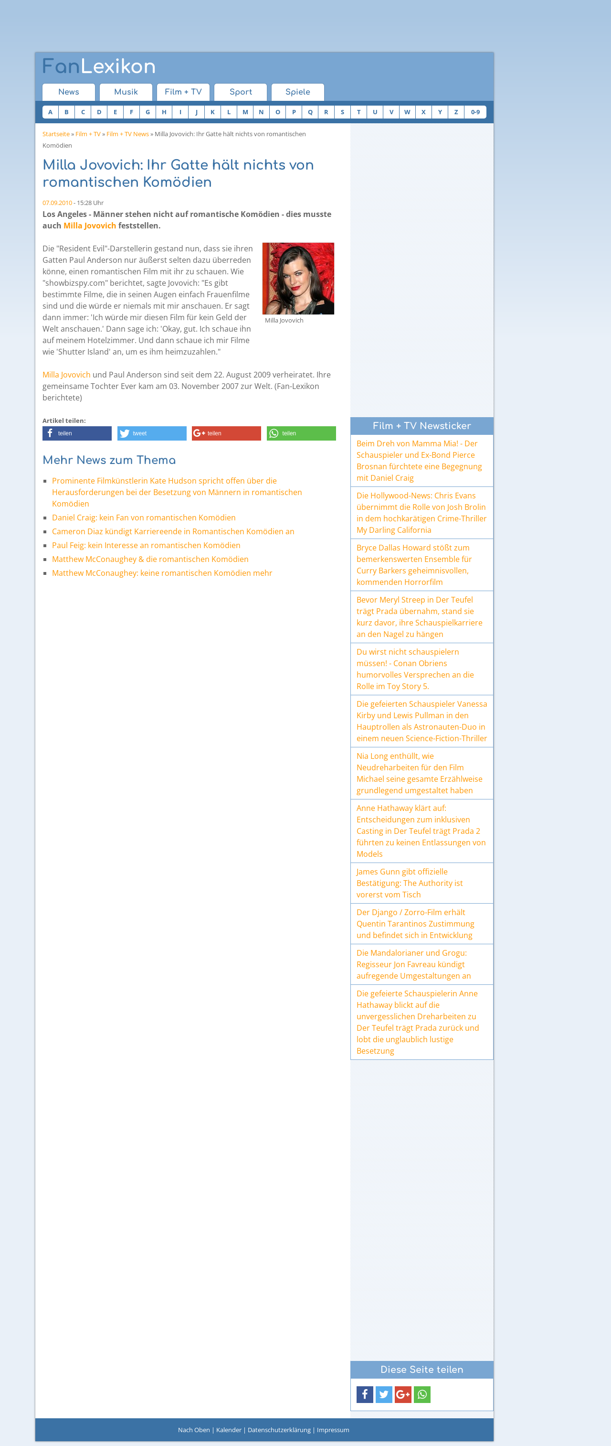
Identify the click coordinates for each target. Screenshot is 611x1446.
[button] (77, 433)
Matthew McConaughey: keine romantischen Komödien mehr (162, 573)
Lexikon (99, 66)
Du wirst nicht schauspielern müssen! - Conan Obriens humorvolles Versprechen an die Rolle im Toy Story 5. (415, 669)
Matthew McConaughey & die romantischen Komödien (150, 559)
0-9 (475, 112)
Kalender (229, 1429)
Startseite (56, 133)
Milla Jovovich (89, 225)
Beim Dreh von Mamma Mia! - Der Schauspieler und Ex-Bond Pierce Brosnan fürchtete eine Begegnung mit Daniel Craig (419, 460)
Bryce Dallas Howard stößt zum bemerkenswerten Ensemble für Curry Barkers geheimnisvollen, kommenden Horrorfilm (414, 564)
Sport (241, 92)
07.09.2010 (57, 202)
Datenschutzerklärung (279, 1429)
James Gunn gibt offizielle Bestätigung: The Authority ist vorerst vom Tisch (410, 883)
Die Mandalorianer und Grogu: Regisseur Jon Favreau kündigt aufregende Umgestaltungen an (414, 964)
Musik (126, 92)
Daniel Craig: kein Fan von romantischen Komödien (144, 517)
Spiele (297, 92)
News (68, 92)
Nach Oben (194, 1429)
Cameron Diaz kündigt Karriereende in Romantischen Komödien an (173, 531)
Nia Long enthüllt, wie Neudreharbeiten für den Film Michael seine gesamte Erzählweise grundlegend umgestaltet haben (420, 773)
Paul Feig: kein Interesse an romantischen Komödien (146, 545)
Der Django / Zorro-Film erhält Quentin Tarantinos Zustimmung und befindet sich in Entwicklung (415, 923)
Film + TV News (127, 133)
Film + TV (183, 92)
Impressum (333, 1429)
